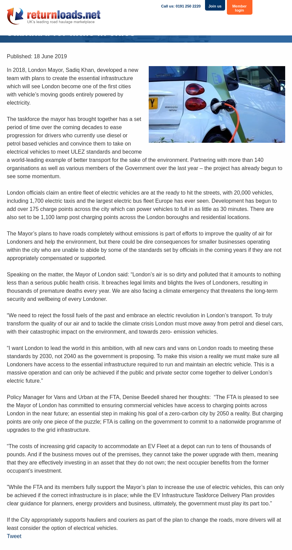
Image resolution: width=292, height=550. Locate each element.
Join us (215, 6)
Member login (239, 8)
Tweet (14, 536)
